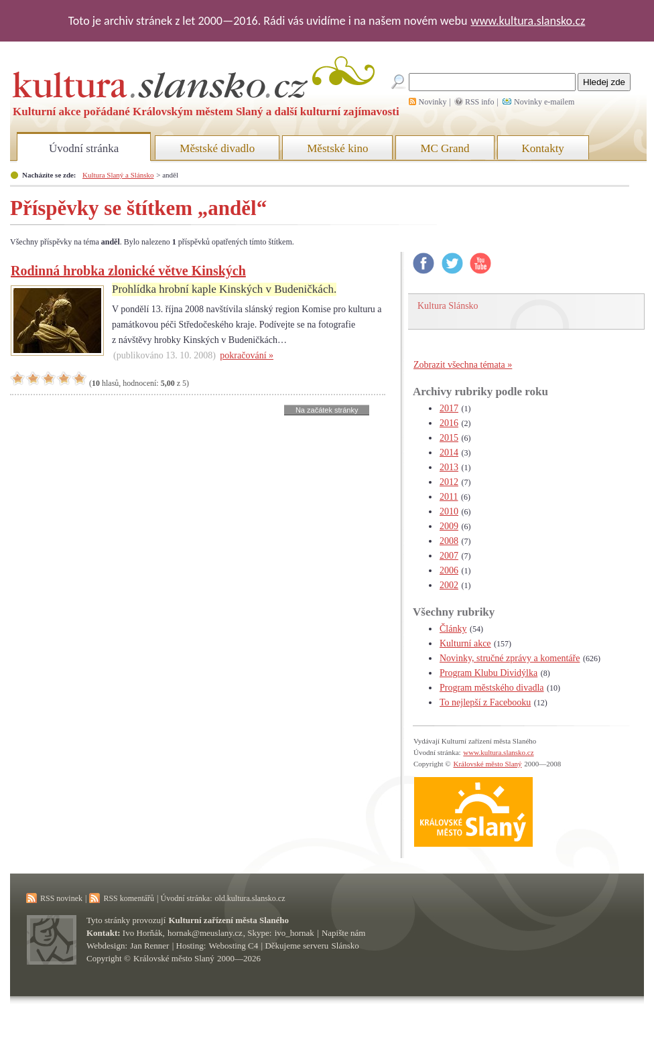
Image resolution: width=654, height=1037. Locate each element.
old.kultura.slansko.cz (249, 898)
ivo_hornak (294, 933)
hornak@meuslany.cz (205, 933)
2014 (449, 452)
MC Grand (444, 148)
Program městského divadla (492, 688)
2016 (449, 423)
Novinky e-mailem (544, 102)
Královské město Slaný (487, 764)
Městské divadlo (217, 148)
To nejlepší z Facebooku (485, 702)
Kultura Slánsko (447, 306)
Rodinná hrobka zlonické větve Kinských (128, 270)
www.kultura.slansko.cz (527, 20)
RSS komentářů (128, 898)
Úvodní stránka (84, 148)
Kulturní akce (465, 643)
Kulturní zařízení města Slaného (229, 920)
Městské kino (337, 148)
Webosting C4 (234, 946)
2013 (449, 467)
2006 (449, 570)
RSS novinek (61, 898)
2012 (449, 482)
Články (453, 629)
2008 (449, 541)
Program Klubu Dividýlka (488, 673)
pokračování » (246, 355)
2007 (449, 556)
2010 (449, 511)
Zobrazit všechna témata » (462, 365)
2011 (449, 497)
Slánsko (345, 946)
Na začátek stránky (327, 410)
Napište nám (343, 933)
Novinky (433, 102)
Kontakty (543, 148)
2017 (449, 408)
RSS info (480, 102)
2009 (449, 526)
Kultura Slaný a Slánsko (117, 175)
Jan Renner (149, 946)
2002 (449, 585)
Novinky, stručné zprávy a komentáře (510, 658)
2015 (449, 438)
